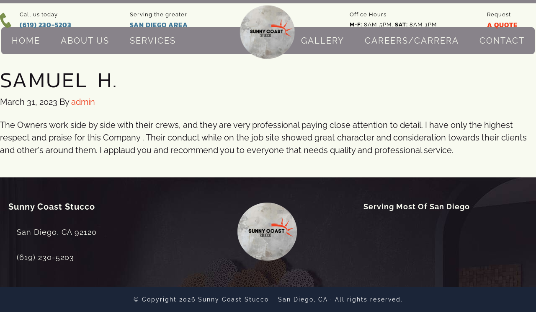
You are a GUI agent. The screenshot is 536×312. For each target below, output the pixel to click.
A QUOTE (502, 25)
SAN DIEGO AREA (159, 25)
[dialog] (483, 284)
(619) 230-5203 (46, 25)
